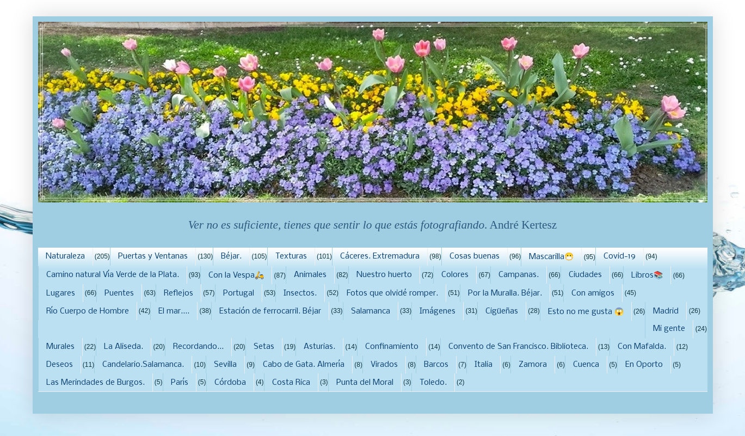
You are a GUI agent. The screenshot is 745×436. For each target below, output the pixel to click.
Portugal (238, 293)
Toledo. (433, 382)
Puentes (119, 293)
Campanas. (518, 275)
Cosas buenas (475, 256)
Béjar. (231, 256)
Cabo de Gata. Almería (303, 364)
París (179, 382)
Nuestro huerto (384, 275)
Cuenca (586, 364)
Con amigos (592, 293)
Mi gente (669, 328)
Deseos (59, 364)
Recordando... (198, 346)
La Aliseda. (123, 346)
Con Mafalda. (642, 346)
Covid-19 (620, 256)
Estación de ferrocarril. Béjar (270, 311)
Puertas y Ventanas (153, 256)
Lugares (60, 293)
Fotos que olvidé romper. (392, 293)
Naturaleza (65, 256)
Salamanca (370, 311)
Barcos (436, 364)
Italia (483, 364)
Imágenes (437, 311)
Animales (310, 275)
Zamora (533, 364)
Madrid (666, 311)
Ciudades (585, 275)
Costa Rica (291, 382)
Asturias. (319, 346)
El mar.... (173, 311)
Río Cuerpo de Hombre (87, 311)
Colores (455, 275)
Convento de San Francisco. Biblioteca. (518, 346)
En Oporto (644, 364)
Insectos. (300, 293)
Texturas (291, 256)
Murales (60, 346)
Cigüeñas (501, 311)
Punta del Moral (364, 382)
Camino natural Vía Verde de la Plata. (112, 275)
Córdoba (230, 382)
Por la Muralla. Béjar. (505, 293)
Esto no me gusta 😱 (586, 312)
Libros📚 (647, 275)
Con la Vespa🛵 (236, 275)
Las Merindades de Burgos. (95, 382)
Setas (264, 346)
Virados (384, 364)
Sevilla (225, 364)
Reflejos (178, 293)
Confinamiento (391, 346)
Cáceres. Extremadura (380, 256)
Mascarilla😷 (551, 257)
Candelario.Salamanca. (143, 364)
